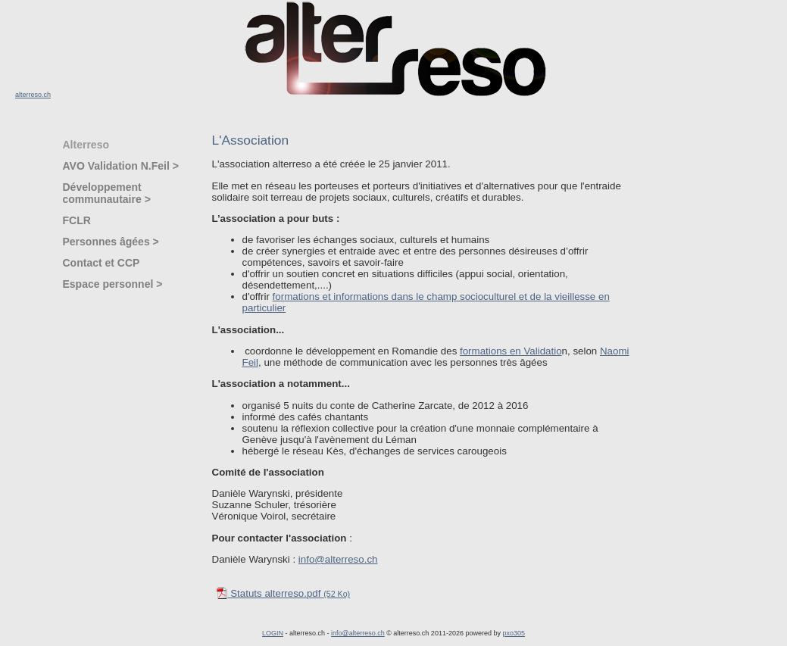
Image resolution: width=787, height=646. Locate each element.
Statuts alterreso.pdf (283, 593)
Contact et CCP (101, 263)
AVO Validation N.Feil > (121, 166)
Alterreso (86, 145)
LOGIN (272, 633)
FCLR (77, 220)
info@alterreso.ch (338, 559)
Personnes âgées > (111, 242)
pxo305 (513, 633)
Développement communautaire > (107, 193)
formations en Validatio (511, 351)
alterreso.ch (33, 94)
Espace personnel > (113, 284)
